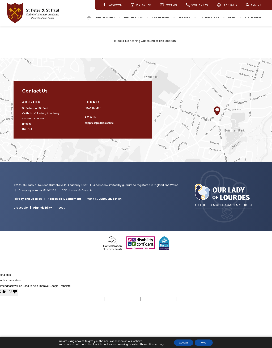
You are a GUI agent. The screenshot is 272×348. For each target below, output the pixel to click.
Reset (61, 207)
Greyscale (22, 207)
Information (133, 17)
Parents (184, 17)
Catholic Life (209, 17)
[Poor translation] (12, 292)
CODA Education (110, 199)
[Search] (254, 5)
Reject (203, 342)
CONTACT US (197, 5)
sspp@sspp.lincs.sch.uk (99, 123)
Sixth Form (253, 17)
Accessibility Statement (64, 199)
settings (159, 344)
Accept (183, 342)
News (232, 17)
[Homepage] (89, 18)
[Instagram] (141, 5)
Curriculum (160, 17)
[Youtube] (169, 5)
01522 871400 (93, 108)
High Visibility (43, 207)
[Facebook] (112, 5)
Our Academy (105, 17)
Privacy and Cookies (28, 199)
